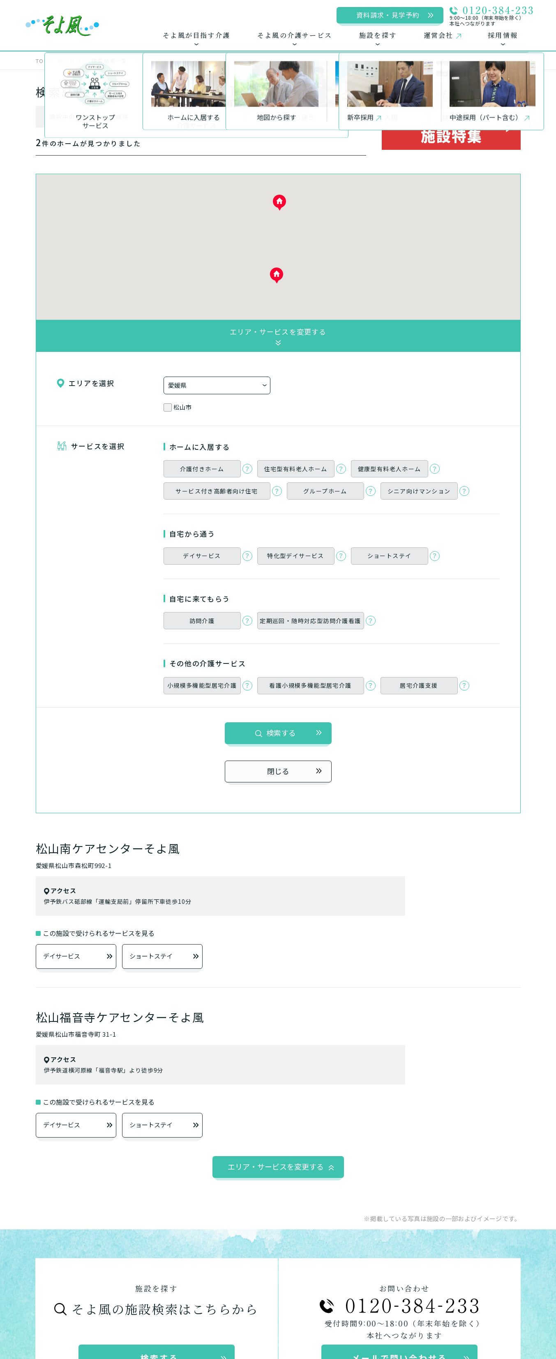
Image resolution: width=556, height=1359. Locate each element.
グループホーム (218, 1083)
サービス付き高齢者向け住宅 (240, 1066)
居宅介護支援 (335, 1099)
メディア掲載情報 (320, 1273)
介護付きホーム (218, 1050)
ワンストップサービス (79, 1033)
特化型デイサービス (345, 1066)
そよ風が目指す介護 (87, 1013)
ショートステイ (163, 495)
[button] (276, 276)
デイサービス (77, 495)
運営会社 (60, 1273)
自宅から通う (322, 1033)
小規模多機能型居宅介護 (444, 1083)
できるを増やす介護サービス (90, 1050)
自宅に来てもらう (420, 1033)
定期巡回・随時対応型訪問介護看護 (462, 1066)
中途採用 (256, 1273)
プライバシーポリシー (133, 1273)
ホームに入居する (210, 1033)
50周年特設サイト (479, 1273)
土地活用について (400, 1273)
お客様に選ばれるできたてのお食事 (102, 1067)
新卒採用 (205, 1273)
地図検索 (70, 60)
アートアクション (278, 1291)
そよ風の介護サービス (230, 1013)
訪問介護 (418, 1050)
